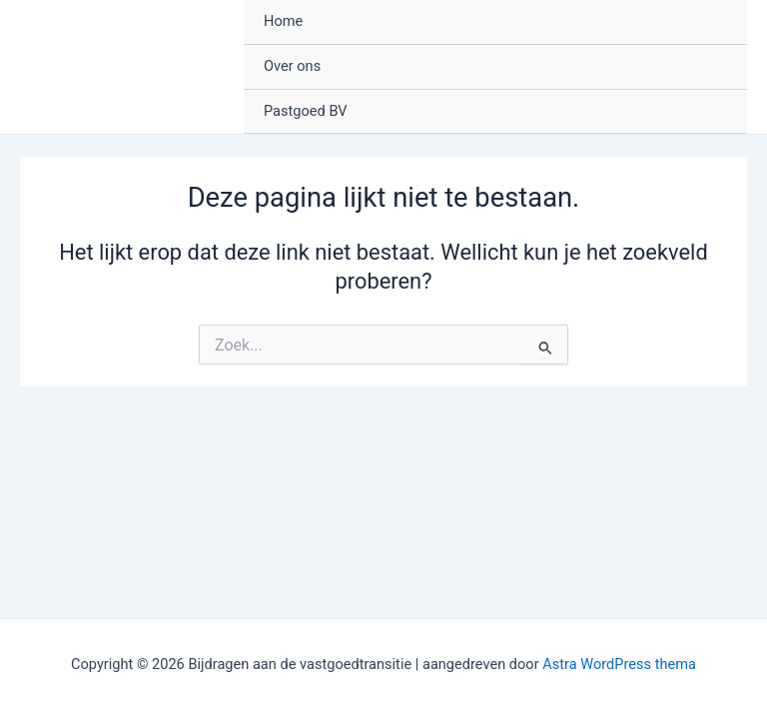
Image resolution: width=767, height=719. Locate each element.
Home (283, 21)
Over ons (292, 66)
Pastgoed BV (306, 111)
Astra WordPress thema (619, 664)
